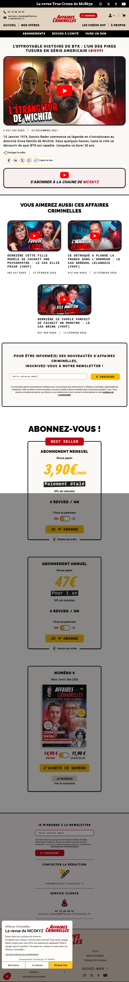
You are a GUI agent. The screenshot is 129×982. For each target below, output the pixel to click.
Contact (34, 972)
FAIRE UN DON (95, 33)
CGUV (95, 951)
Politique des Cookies (95, 960)
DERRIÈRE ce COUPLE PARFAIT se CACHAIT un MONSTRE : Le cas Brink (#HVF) (64, 323)
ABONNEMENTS (34, 33)
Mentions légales (95, 955)
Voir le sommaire (64, 783)
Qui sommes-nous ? (34, 967)
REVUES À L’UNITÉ (65, 33)
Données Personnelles (34, 976)
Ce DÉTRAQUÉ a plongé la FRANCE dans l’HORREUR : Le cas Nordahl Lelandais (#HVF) (94, 261)
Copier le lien (43, 160)
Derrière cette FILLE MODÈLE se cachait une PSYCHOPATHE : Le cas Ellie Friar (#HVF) (33, 261)
